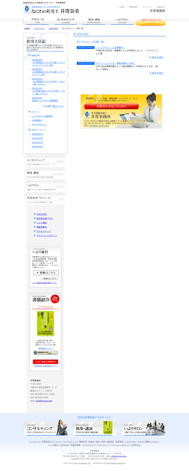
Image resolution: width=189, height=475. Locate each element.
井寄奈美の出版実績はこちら (45, 366)
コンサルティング (66, 20)
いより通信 (41, 223)
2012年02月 (37, 134)
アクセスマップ (43, 231)
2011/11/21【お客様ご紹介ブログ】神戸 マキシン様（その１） (48, 91)
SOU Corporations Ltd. (82, 463)
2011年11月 (37, 142)
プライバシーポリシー (46, 235)
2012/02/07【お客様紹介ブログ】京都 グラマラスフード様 (48, 72)
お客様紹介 (37, 120)
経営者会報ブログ (44, 218)
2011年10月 (37, 146)
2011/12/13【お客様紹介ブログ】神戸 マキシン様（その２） (48, 81)
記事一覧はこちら (55, 106)
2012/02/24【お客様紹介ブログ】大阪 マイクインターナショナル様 (48, 62)
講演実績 (119, 441)
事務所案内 (133, 7)
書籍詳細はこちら (45, 348)
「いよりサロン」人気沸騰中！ (110, 47)
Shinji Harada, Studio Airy (116, 463)
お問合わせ (161, 7)
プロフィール (37, 20)
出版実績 (110, 441)
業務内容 (83, 441)
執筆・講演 (94, 20)
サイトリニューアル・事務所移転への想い (115, 63)
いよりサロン (122, 20)
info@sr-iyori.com (44, 401)
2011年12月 (37, 138)
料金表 (91, 441)
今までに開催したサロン (148, 441)
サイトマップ (147, 7)
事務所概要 (75, 445)
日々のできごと (39, 124)
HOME (121, 7)
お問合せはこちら (150, 21)
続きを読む (158, 57)
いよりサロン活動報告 (42, 116)
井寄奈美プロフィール (51, 441)
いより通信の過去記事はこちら (44, 283)
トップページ (34, 441)
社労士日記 (53, 28)
